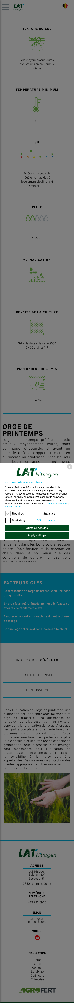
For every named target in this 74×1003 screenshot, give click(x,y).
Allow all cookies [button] (37, 528)
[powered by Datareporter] (70, 469)
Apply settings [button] (37, 535)
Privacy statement (57, 503)
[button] (46, 520)
